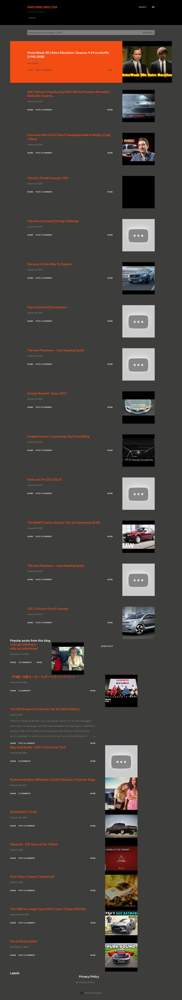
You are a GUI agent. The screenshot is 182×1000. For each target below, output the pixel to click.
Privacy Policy (87, 982)
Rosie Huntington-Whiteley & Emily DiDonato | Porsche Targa (52, 779)
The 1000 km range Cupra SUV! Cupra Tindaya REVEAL (48, 909)
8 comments (24, 761)
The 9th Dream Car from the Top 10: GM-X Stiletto (44, 709)
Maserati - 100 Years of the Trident (34, 844)
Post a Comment (44, 70)
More (110, 70)
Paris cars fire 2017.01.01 (44, 479)
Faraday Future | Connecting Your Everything (58, 436)
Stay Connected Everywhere (46, 307)
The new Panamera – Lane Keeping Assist (55, 350)
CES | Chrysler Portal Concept (47, 608)
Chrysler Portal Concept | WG (47, 178)
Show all (148, 32)
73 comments (25, 662)
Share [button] (30, 70)
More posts (107, 646)
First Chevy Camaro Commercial (32, 876)
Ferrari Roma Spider (23, 941)
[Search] (142, 7)
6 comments (24, 691)
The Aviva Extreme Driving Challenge (53, 221)
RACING (32, 18)
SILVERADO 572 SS (23, 812)
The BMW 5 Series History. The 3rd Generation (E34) (63, 522)
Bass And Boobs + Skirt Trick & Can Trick (38, 747)
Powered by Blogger (91, 993)
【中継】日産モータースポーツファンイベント (42, 677)
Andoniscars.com (42, 7)
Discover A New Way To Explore (49, 264)
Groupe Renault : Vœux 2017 (47, 393)
